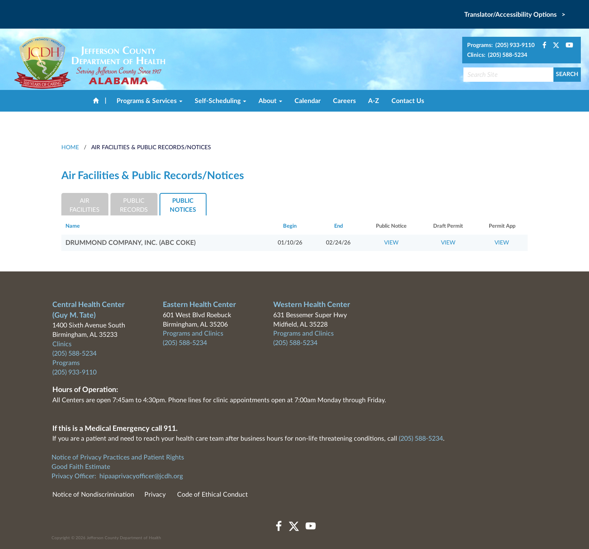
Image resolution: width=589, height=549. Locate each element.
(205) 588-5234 (74, 353)
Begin (290, 226)
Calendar (307, 101)
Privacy (155, 494)
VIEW (391, 243)
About (270, 101)
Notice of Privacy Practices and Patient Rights (118, 457)
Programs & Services (149, 101)
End (338, 226)
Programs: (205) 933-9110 (501, 45)
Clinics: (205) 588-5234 (497, 55)
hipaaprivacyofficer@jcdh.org (141, 476)
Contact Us (407, 101)
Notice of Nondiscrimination (93, 494)
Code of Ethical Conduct (212, 494)
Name (72, 226)
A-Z (373, 101)
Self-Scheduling (220, 101)
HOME (70, 147)
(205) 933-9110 (74, 372)
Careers (344, 101)
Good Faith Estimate (81, 467)
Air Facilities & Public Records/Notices (151, 147)
